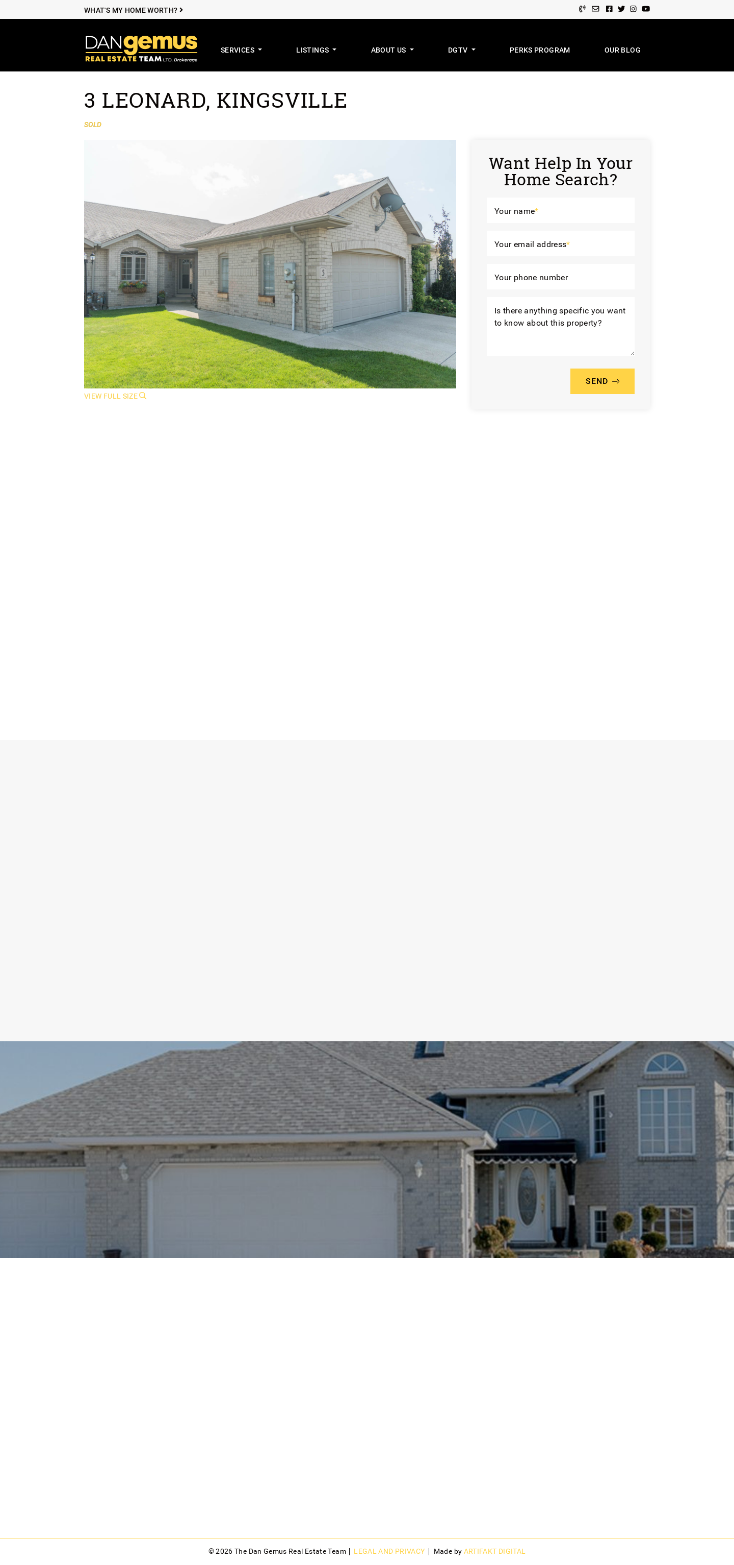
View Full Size (115, 396)
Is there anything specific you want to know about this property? (560, 317)
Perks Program (540, 50)
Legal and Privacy (389, 1551)
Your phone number (531, 277)
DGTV (458, 50)
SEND (602, 381)
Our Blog (623, 50)
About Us (389, 50)
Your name (516, 211)
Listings (313, 50)
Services (238, 50)
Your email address (532, 244)
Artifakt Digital (495, 1551)
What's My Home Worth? (133, 10)
